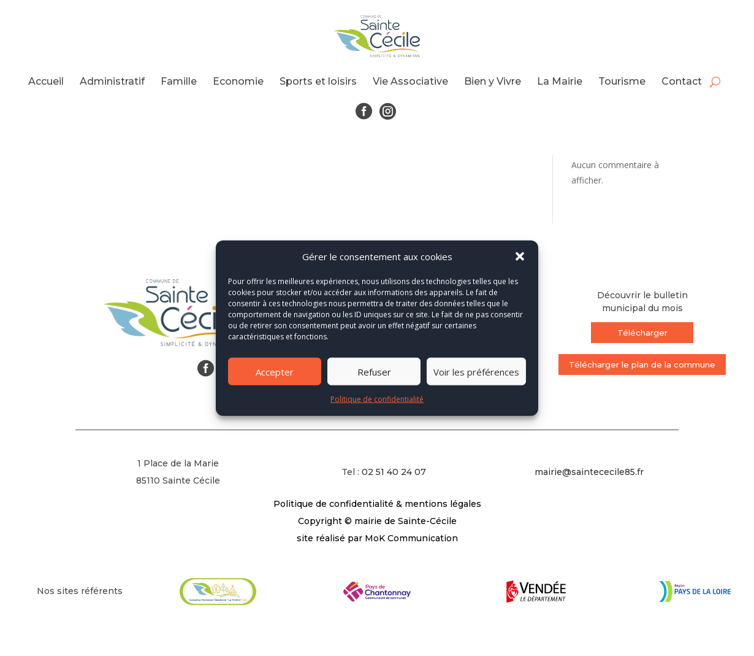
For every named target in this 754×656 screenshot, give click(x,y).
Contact (681, 81)
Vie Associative (410, 81)
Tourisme (621, 81)
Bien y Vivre (492, 81)
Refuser (374, 372)
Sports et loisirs (318, 81)
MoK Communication (411, 538)
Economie (238, 81)
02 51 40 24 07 (394, 471)
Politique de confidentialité (377, 399)
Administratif (112, 81)
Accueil (46, 81)
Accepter (275, 372)
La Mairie (559, 81)
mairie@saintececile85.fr (589, 471)
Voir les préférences (476, 372)
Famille (179, 81)
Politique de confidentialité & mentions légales (377, 503)
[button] (520, 256)
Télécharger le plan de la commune (642, 364)
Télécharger (642, 333)
